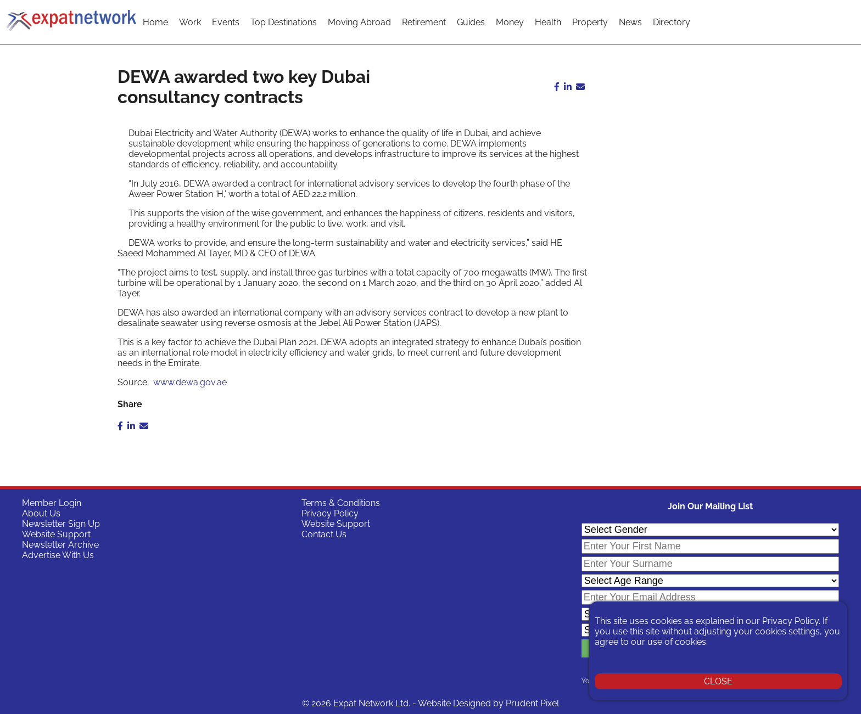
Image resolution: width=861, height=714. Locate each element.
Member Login (51, 503)
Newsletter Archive (60, 544)
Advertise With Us (58, 555)
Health (548, 22)
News (630, 22)
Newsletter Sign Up (61, 524)
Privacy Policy (330, 513)
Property (590, 22)
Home (155, 22)
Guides (471, 22)
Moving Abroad (359, 22)
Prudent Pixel (532, 703)
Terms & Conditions (340, 503)
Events (225, 22)
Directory (671, 22)
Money (510, 22)
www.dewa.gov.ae (190, 382)
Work (190, 22)
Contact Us (323, 534)
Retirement (424, 22)
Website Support (56, 534)
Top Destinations (283, 22)
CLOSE (718, 681)
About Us (41, 513)
